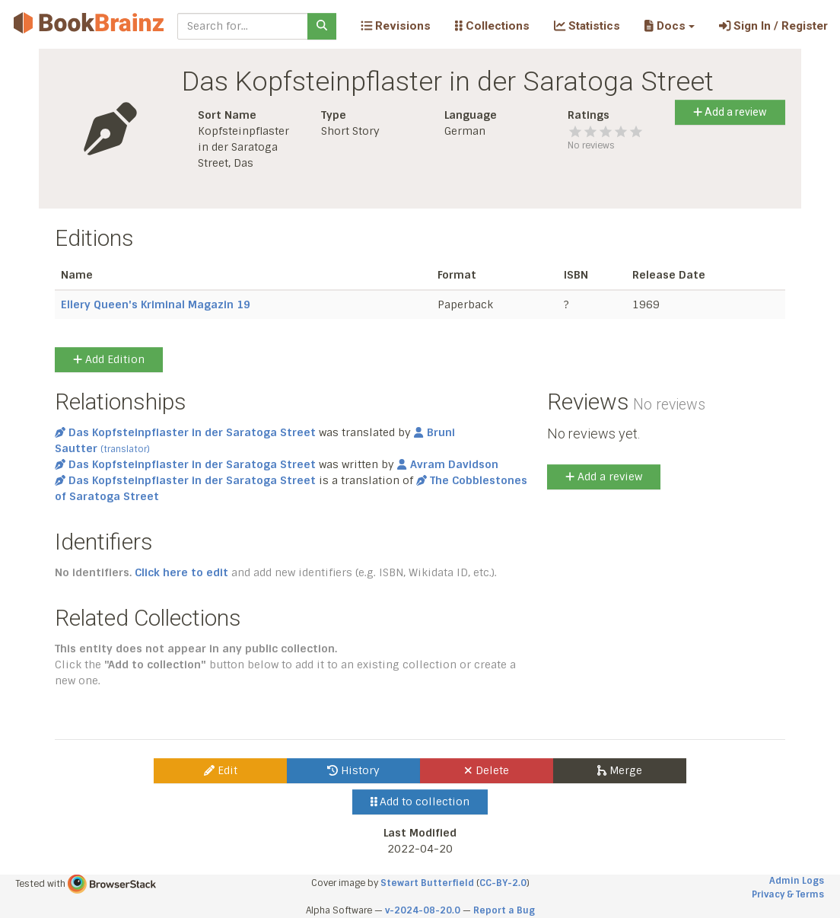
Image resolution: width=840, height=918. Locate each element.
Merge (619, 770)
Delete (486, 770)
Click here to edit (181, 572)
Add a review (730, 112)
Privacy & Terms (788, 894)
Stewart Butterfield (427, 883)
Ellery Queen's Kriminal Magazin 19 (155, 304)
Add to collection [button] (420, 801)
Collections (492, 26)
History (353, 770)
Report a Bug (504, 910)
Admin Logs (796, 881)
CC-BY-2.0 (503, 883)
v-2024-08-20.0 (422, 910)
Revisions (396, 26)
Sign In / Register (773, 26)
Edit (220, 770)
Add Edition (109, 359)
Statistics (587, 26)
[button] (669, 26)
